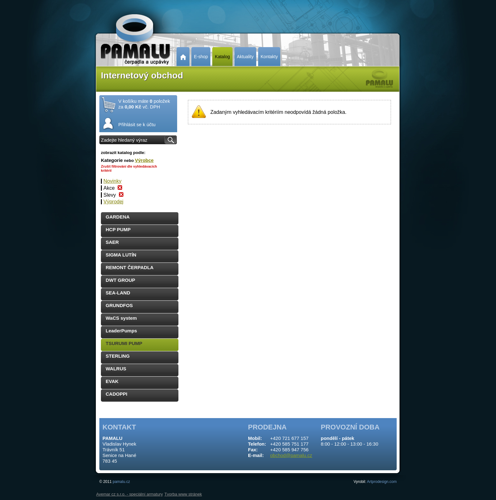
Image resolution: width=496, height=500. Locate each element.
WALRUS (116, 368)
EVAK (112, 381)
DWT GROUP (120, 280)
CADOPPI (116, 394)
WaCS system (121, 318)
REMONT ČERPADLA (129, 267)
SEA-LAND (118, 292)
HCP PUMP (118, 229)
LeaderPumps (121, 330)
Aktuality (245, 56)
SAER (112, 242)
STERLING (118, 356)
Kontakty (269, 56)
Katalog (222, 56)
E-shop (201, 56)
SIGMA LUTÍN (121, 254)
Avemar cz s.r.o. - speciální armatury (129, 494)
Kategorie (112, 160)
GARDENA (118, 216)
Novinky (112, 181)
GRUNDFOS (119, 305)
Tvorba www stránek (183, 494)
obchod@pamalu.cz (291, 455)
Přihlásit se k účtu (137, 124)
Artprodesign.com (382, 481)
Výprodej (113, 201)
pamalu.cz (121, 481)
